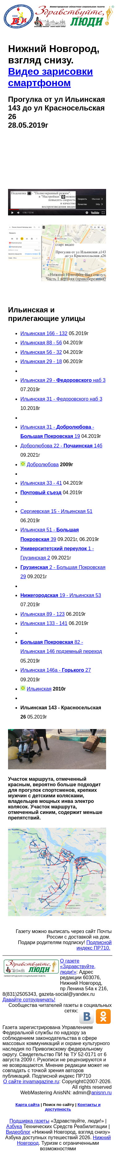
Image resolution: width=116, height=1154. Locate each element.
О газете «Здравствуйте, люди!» (78, 966)
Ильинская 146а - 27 (55, 670)
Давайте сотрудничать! (28, 999)
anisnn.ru (101, 1092)
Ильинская (39, 688)
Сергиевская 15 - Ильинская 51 (56, 511)
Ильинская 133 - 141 (43, 623)
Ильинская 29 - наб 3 (62, 380)
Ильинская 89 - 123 (42, 614)
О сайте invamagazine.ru (31, 1081)
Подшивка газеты (29, 1121)
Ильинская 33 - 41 (41, 483)
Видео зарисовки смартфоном (50, 77)
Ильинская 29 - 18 (41, 361)
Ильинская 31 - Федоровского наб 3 (61, 399)
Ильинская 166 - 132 (43, 333)
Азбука (14, 1126)
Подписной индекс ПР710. (94, 945)
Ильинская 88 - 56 (41, 342)
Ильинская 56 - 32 (41, 352)
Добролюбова (42, 464)
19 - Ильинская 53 (60, 595)
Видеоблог (18, 1132)
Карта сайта (27, 1104)
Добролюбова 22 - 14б (61, 445)
